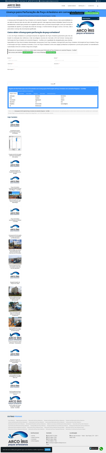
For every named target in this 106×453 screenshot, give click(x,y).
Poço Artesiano (11, 420)
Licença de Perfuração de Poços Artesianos (17, 422)
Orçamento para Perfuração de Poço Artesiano (15, 132)
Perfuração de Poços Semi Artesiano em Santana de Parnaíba (15, 252)
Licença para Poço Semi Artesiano (73, 422)
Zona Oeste (28, 93)
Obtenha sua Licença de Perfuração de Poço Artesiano (59, 424)
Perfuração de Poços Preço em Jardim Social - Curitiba (15, 406)
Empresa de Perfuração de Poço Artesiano (75, 420)
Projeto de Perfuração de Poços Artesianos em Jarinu (15, 156)
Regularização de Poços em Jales (15, 283)
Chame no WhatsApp (91, 13)
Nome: (9, 58)
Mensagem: (10, 69)
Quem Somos (72, 6)
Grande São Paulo (51, 93)
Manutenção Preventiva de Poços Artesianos (36, 424)
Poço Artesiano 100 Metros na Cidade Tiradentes (15, 314)
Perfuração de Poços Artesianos (36, 420)
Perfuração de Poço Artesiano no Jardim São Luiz (15, 376)
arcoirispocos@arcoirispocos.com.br (49, 1)
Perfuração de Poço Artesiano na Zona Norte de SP (15, 299)
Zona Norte (21, 93)
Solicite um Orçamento (77, 13)
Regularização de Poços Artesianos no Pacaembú (15, 361)
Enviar (53, 84)
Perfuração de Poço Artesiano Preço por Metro (54, 427)
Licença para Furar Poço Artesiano (36, 422)
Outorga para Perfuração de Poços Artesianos (79, 425)
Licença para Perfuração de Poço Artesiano (54, 422)
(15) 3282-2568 (52, 439)
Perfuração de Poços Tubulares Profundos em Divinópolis (15, 329)
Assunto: (56, 63)
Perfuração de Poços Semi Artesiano (36, 429)
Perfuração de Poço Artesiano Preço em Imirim (15, 393)
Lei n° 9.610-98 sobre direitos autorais (45, 113)
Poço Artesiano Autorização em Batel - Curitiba (15, 220)
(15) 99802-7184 (52, 441)
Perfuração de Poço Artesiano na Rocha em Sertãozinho (15, 267)
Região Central (13, 93)
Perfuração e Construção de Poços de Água (75, 429)
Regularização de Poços (21, 420)
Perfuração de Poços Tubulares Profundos (55, 429)
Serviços (82, 6)
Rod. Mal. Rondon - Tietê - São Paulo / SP (17, 1)
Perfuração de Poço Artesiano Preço (35, 427)
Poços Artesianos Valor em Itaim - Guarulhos (15, 342)
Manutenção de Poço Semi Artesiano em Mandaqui (15, 201)
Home (63, 6)
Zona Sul (36, 93)
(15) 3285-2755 (52, 437)
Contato (91, 6)
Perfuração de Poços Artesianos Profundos (17, 429)
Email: (56, 58)
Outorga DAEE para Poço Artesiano (38, 425)
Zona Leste (42, 93)
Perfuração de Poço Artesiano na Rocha (17, 427)
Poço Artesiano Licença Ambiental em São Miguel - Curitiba (15, 188)
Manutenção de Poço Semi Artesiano (16, 424)
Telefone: (10, 63)
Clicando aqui (51, 52)
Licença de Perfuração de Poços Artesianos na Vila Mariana (15, 237)
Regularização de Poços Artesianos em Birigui (15, 172)
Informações (35, 441)
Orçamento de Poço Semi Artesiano (80, 424)
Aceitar (47, 449)
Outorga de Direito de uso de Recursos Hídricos (57, 425)
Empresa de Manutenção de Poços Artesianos (54, 420)
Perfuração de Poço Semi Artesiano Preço (75, 427)
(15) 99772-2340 (33, 1)
